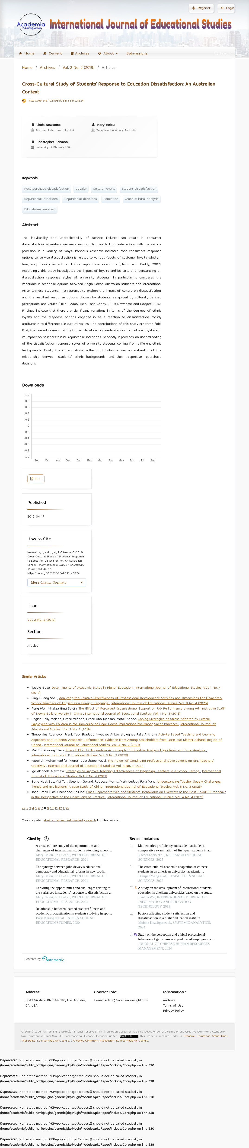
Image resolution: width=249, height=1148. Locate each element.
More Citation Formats (48, 582)
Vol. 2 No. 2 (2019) (78, 68)
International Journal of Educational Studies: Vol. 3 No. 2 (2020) (79, 756)
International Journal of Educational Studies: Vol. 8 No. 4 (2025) (159, 703)
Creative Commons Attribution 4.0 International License (110, 1041)
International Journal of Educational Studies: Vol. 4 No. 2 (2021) (92, 745)
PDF (38, 479)
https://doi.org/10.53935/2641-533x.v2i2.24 (56, 101)
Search (222, 53)
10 (52, 809)
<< (23, 809)
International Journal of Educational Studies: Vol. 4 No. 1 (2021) (96, 766)
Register (201, 8)
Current (52, 53)
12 (60, 809)
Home (26, 53)
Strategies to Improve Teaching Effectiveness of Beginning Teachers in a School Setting (133, 771)
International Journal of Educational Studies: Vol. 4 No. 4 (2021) (155, 797)
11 (56, 809)
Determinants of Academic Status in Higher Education (92, 688)
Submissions (137, 53)
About (106, 53)
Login (227, 8)
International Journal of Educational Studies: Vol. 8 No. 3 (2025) (153, 787)
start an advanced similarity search (70, 821)
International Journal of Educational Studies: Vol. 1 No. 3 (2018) (132, 714)
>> (67, 809)
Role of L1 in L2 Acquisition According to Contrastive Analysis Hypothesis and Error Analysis (135, 751)
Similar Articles (34, 677)
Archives (80, 53)
